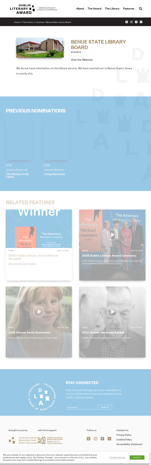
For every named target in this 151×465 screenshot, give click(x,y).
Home (17, 22)
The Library (112, 8)
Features (128, 8)
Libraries (39, 22)
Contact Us (122, 430)
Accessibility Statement (129, 444)
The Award (94, 8)
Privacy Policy (124, 435)
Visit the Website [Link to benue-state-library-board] (82, 60)
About (80, 8)
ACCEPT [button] (137, 457)
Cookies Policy (124, 439)
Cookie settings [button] (117, 457)
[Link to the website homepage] (34, 9)
